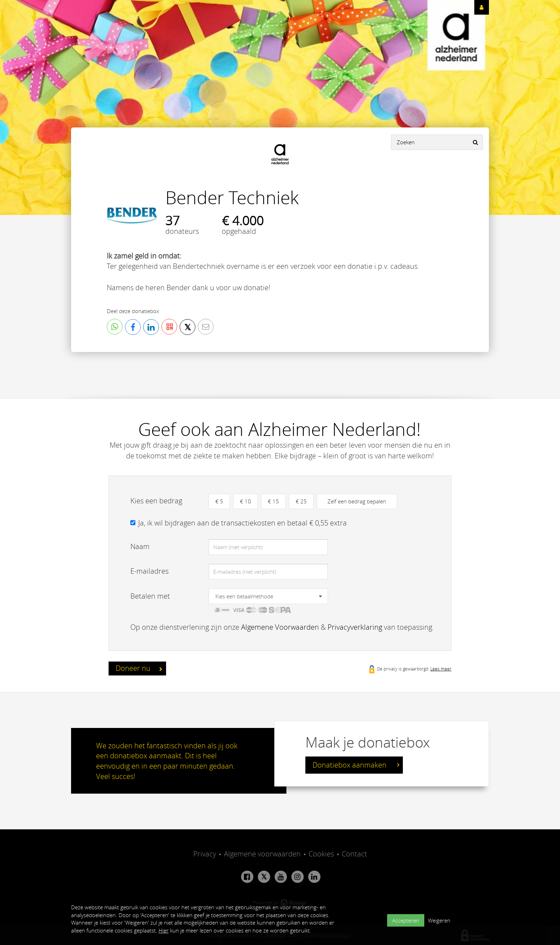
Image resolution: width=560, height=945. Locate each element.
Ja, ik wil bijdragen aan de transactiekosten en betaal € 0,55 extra (242, 523)
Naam (140, 546)
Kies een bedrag (156, 501)
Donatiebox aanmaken (355, 765)
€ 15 (273, 501)
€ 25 (301, 501)
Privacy (204, 854)
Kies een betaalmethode (244, 596)
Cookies (321, 854)
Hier (164, 930)
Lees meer (440, 669)
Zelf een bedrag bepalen (357, 501)
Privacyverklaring (355, 627)
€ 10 (245, 501)
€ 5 (219, 501)
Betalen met (150, 596)
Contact (354, 854)
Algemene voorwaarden (262, 854)
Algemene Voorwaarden (280, 627)
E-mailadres (149, 571)
